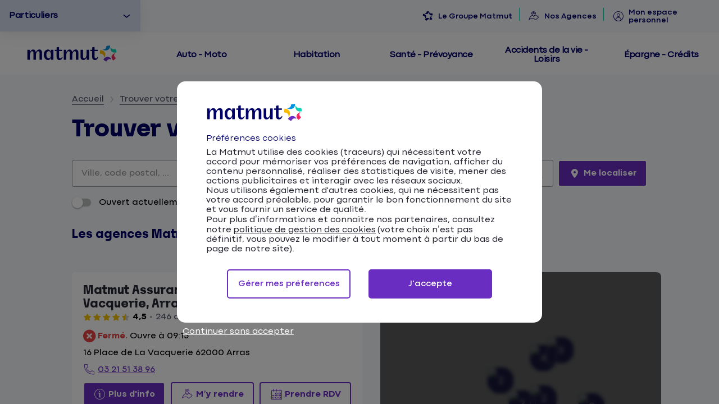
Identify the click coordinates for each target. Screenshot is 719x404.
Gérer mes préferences (289, 283)
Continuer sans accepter (238, 331)
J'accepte (430, 283)
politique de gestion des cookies (304, 230)
